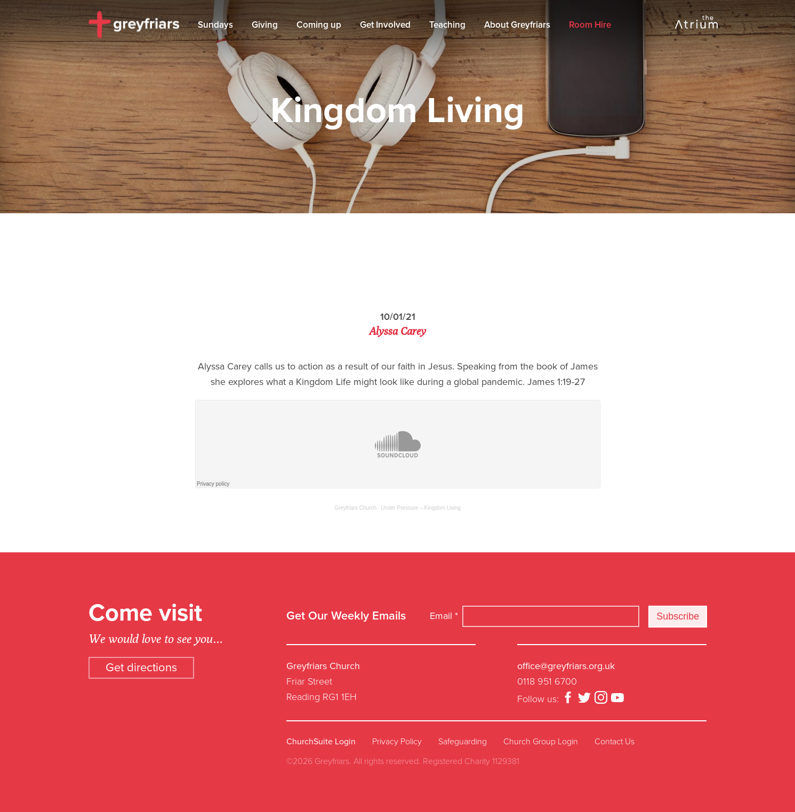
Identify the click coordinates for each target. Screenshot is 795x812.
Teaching (447, 24)
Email (444, 616)
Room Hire (590, 24)
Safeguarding (462, 741)
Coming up (318, 24)
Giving (265, 24)
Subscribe (677, 616)
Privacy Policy (397, 741)
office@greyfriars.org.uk (566, 666)
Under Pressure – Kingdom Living (421, 508)
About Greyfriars (517, 24)
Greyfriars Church (355, 508)
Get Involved (385, 24)
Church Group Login (540, 741)
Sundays (215, 24)
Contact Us (615, 741)
